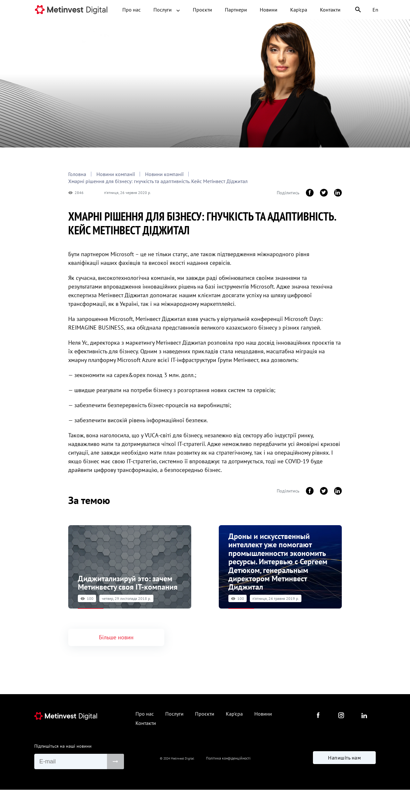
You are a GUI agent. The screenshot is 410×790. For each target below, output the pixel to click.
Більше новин (116, 636)
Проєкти (202, 9)
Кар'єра (298, 9)
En (375, 9)
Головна (77, 174)
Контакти (330, 9)
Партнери (236, 9)
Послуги (166, 9)
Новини (268, 9)
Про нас (131, 9)
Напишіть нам (344, 758)
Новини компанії (115, 174)
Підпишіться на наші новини (63, 745)
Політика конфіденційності (228, 758)
